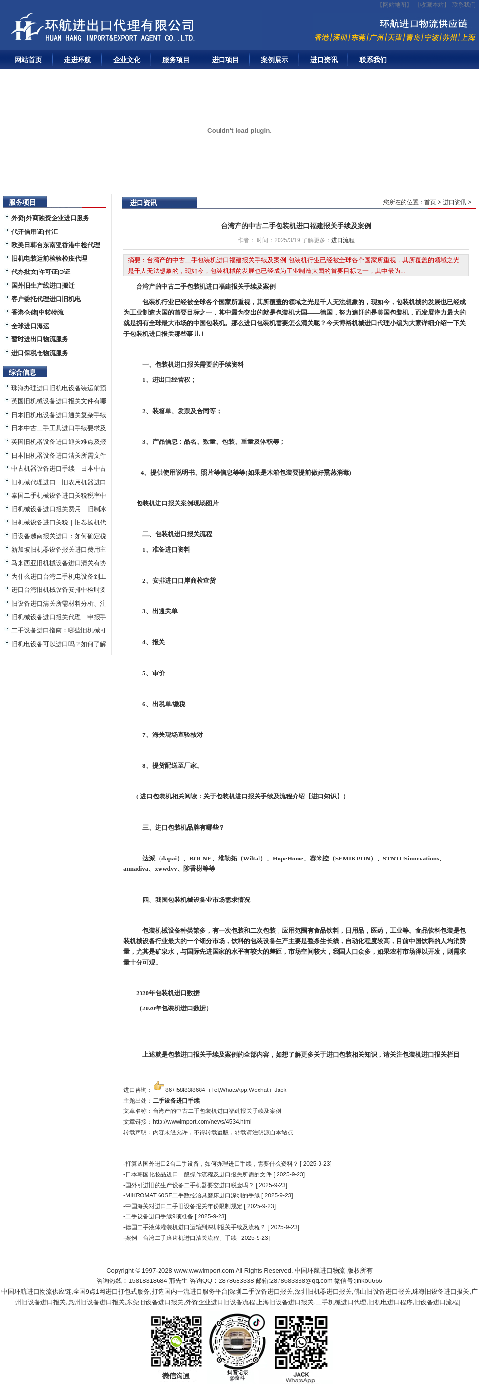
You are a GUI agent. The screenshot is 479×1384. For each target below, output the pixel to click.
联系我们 (464, 4)
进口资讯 (324, 59)
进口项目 (225, 59)
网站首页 (28, 59)
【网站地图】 (394, 4)
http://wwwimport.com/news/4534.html (202, 1121)
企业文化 (126, 59)
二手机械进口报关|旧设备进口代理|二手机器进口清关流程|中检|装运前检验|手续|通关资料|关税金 (134, 30)
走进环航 (77, 59)
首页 (430, 202)
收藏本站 (432, 4)
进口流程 (343, 240)
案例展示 (274, 59)
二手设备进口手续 (176, 1100)
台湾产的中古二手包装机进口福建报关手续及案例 (296, 226)
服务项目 (176, 59)
